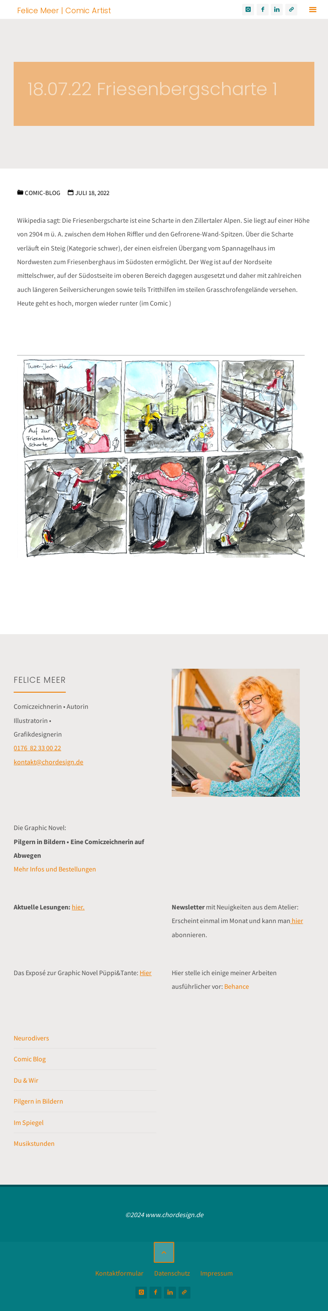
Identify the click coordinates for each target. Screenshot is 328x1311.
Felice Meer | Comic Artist (64, 10)
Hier (146, 972)
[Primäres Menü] (312, 9)
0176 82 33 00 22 (37, 747)
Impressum (216, 1273)
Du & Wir (26, 1080)
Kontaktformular (119, 1273)
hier (296, 920)
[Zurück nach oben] (164, 1252)
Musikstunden (34, 1143)
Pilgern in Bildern (38, 1101)
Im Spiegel (29, 1122)
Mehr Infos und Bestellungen (55, 869)
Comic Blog (30, 1059)
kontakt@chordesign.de (48, 761)
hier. (78, 907)
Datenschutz (172, 1273)
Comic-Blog (42, 193)
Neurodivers (31, 1038)
